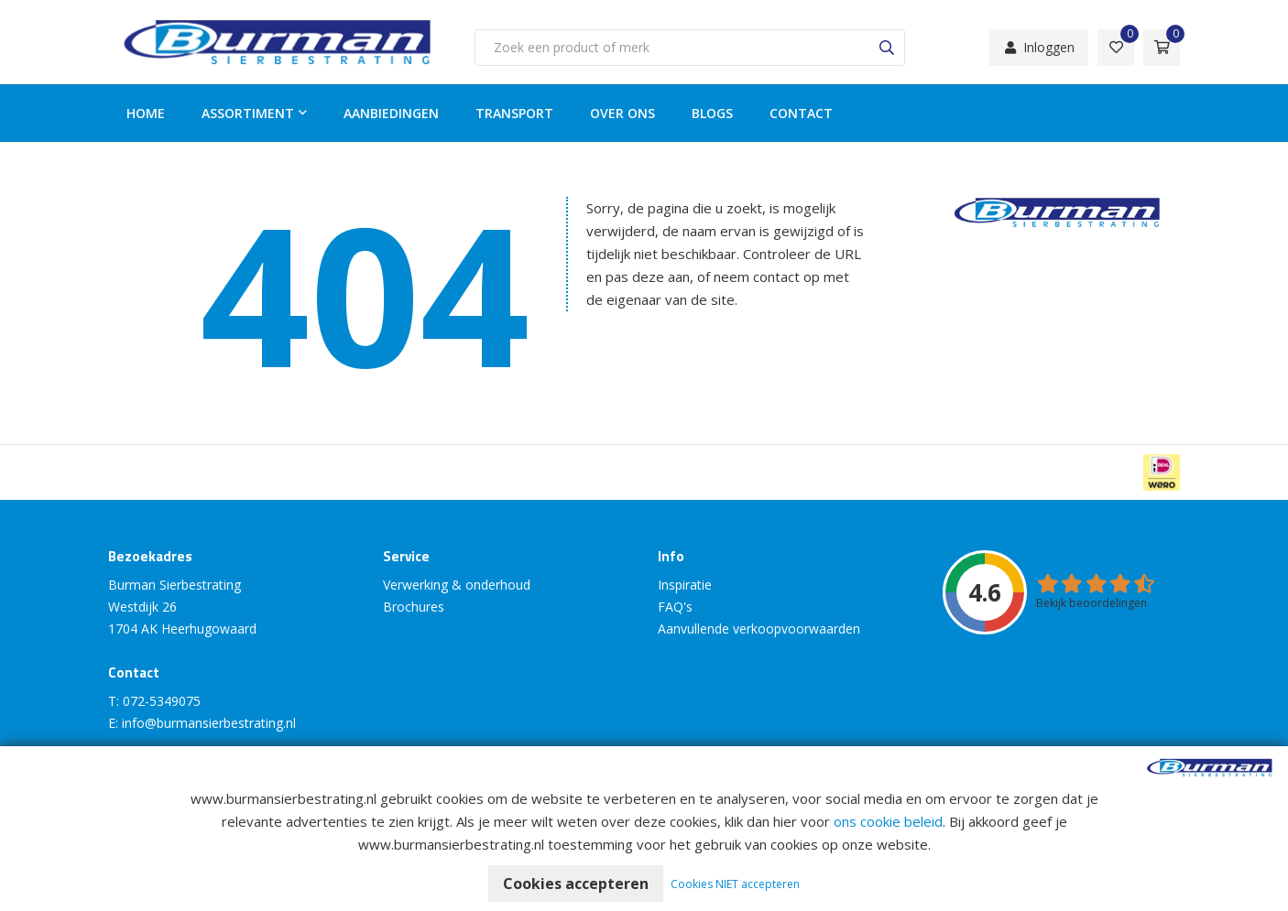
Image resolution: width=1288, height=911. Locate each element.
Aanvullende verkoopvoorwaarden (759, 628)
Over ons (622, 113)
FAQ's (675, 606)
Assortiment (248, 113)
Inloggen (1039, 47)
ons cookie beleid (888, 821)
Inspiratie (685, 584)
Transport (514, 113)
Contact (801, 113)
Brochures (413, 606)
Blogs (712, 113)
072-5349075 (162, 701)
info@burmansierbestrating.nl (209, 723)
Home (145, 113)
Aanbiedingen (391, 113)
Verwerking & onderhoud (456, 584)
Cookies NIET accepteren (735, 884)
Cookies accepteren (576, 883)
